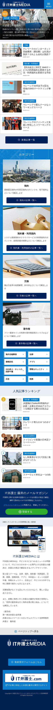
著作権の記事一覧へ (26, 343)
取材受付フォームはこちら (26, 662)
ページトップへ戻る (26, 631)
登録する (25, 511)
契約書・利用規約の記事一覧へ (26, 248)
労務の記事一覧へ (26, 296)
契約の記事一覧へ (26, 200)
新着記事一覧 (26, 140)
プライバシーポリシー (13, 505)
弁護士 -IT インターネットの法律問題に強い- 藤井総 (19, 522)
